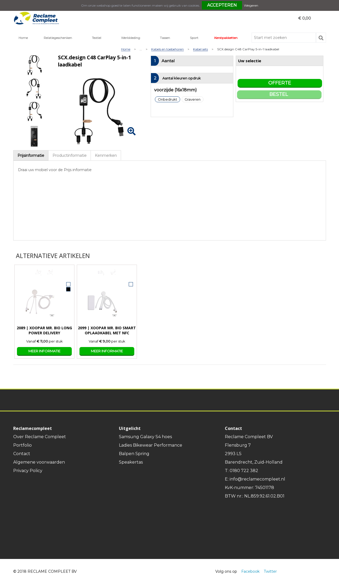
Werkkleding (130, 38)
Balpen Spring (134, 453)
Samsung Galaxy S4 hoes (145, 436)
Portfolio (22, 445)
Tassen (165, 38)
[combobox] (284, 38)
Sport (194, 38)
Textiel (96, 38)
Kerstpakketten (226, 38)
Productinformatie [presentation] (69, 155)
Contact (21, 453)
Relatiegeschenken (58, 38)
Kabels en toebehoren (167, 49)
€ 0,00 (304, 18)
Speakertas (131, 462)
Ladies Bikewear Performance (150, 445)
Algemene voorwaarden (39, 462)
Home (23, 38)
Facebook (250, 571)
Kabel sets (200, 49)
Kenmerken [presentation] (106, 155)
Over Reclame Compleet (39, 436)
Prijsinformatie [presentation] (30, 155)
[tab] (30, 155)
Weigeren (251, 5)
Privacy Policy (27, 470)
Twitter (270, 571)
